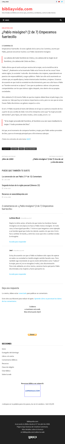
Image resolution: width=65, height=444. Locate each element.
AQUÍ (28, 139)
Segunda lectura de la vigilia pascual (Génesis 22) (21, 185)
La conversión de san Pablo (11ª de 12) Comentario (22, 176)
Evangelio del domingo (10, 352)
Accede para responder (17, 242)
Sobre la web (6, 374)
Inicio (4, 349)
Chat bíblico (6, 371)
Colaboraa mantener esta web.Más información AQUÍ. (32, 309)
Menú (6, 20)
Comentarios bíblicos (9, 360)
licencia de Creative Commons (37, 427)
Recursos (5, 363)
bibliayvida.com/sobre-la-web (33, 432)
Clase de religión (8, 367)
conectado (22, 293)
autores (14, 149)
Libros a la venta (8, 356)
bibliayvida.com (17, 9)
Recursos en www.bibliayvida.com (15, 194)
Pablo (21, 149)
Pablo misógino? (30, 149)
